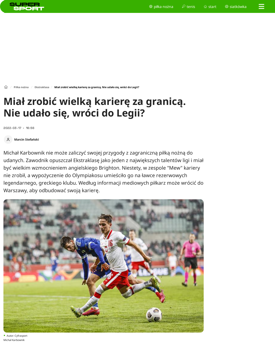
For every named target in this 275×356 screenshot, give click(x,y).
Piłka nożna (21, 87)
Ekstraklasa (42, 87)
